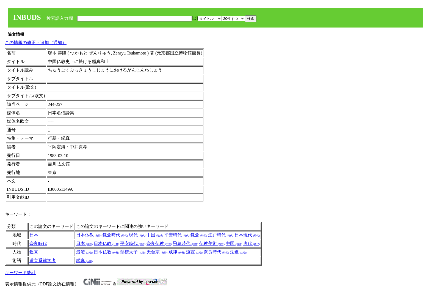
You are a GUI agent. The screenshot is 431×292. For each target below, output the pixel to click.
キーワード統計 (20, 272)
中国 (155, 235)
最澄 (84, 252)
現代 (137, 235)
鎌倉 (198, 235)
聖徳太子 (132, 252)
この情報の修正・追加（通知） (36, 42)
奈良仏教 (159, 243)
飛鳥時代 (185, 243)
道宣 (194, 252)
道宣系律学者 (42, 260)
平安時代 (176, 235)
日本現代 (247, 235)
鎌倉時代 (115, 235)
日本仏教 (88, 235)
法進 (238, 252)
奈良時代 (38, 243)
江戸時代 (220, 235)
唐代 (251, 243)
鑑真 (33, 252)
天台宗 (157, 252)
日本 (33, 235)
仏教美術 (212, 243)
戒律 (176, 252)
